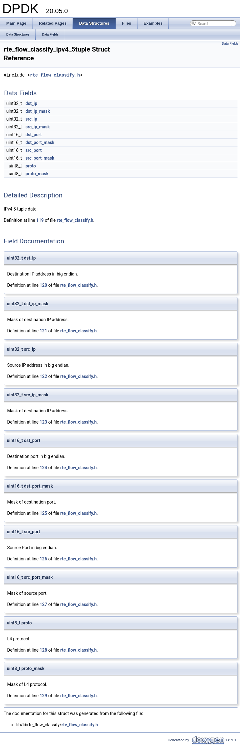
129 (43, 695)
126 (43, 558)
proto (31, 165)
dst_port (34, 134)
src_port (34, 150)
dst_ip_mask (38, 111)
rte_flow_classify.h (55, 75)
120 (43, 285)
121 (43, 330)
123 (43, 422)
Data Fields (230, 44)
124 (43, 467)
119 (40, 220)
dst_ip (32, 103)
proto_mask (37, 173)
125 (43, 513)
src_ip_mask (38, 126)
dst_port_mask (40, 142)
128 (43, 650)
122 (43, 376)
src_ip (31, 119)
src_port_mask (40, 158)
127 (43, 604)
